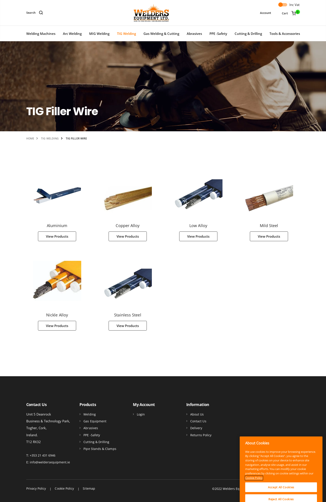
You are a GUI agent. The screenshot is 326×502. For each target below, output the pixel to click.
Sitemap (89, 488)
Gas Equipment (94, 421)
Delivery (196, 428)
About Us (197, 414)
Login (141, 414)
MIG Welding (99, 33)
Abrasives (194, 33)
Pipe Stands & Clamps (99, 449)
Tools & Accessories (284, 33)
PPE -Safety (218, 33)
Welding (89, 414)
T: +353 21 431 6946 (40, 455)
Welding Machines (40, 33)
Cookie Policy (64, 488)
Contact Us (198, 421)
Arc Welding (72, 33)
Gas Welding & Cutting (161, 33)
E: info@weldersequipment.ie (48, 462)
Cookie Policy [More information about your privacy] (254, 495)
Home (30, 138)
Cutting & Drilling (248, 33)
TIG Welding (126, 33)
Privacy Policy (36, 488)
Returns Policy (200, 435)
